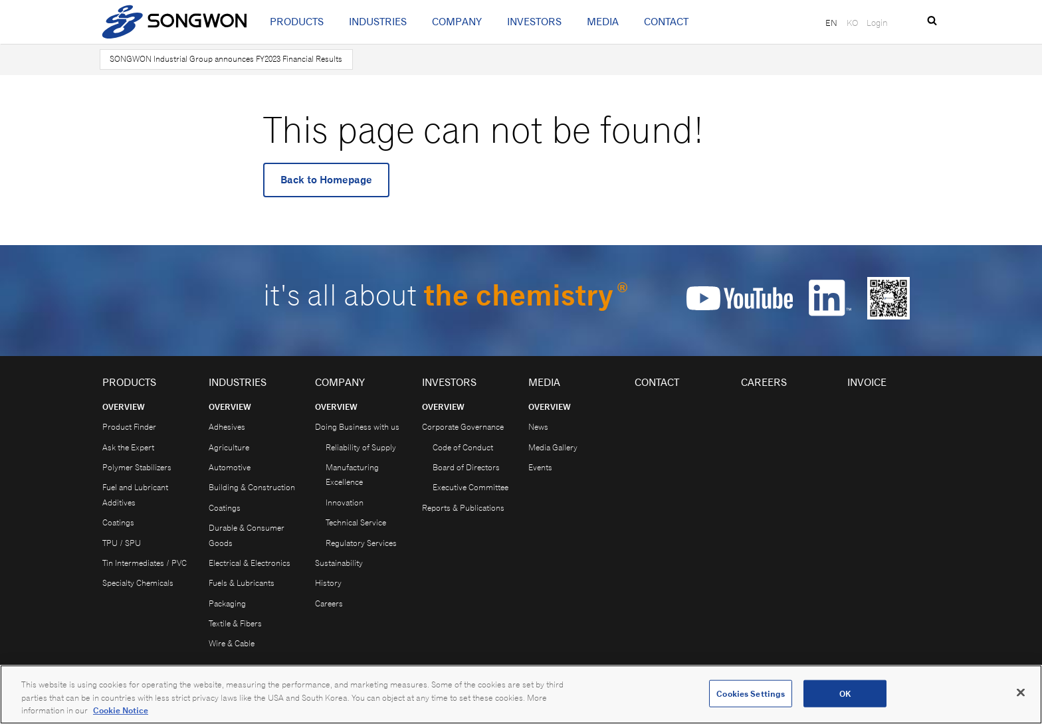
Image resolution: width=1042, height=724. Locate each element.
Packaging (227, 603)
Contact (666, 21)
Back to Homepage (326, 179)
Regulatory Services (361, 543)
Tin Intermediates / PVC (144, 563)
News (538, 427)
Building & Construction (252, 487)
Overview (123, 407)
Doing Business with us (357, 427)
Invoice (866, 382)
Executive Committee (470, 487)
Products (297, 21)
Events (540, 467)
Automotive (230, 467)
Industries (378, 21)
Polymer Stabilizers (136, 467)
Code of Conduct (463, 447)
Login (877, 22)
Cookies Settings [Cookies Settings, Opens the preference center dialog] (750, 698)
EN (831, 22)
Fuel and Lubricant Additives (135, 494)
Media (603, 21)
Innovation (345, 502)
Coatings (118, 522)
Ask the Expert (128, 447)
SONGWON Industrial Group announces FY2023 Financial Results (226, 59)
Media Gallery (552, 447)
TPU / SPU (121, 543)
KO (852, 22)
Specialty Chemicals (137, 583)
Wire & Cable (232, 643)
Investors (534, 21)
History (328, 583)
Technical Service (356, 522)
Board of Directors (466, 467)
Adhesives (227, 427)
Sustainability (339, 563)
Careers (329, 603)
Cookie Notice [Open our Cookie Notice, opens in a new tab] (120, 715)
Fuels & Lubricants (241, 583)
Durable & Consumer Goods (246, 535)
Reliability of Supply (361, 447)
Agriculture (229, 447)
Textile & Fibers (235, 623)
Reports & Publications (463, 508)
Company (457, 21)
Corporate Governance (463, 427)
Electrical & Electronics (249, 563)
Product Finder (129, 427)
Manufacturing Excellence (352, 474)
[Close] (1020, 696)
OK (845, 698)
